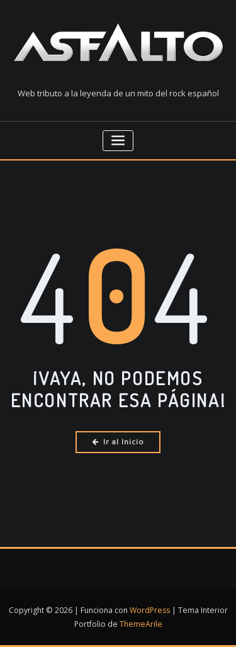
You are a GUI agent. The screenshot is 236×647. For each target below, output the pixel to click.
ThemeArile (141, 624)
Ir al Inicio (118, 441)
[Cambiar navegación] (118, 140)
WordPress (150, 610)
